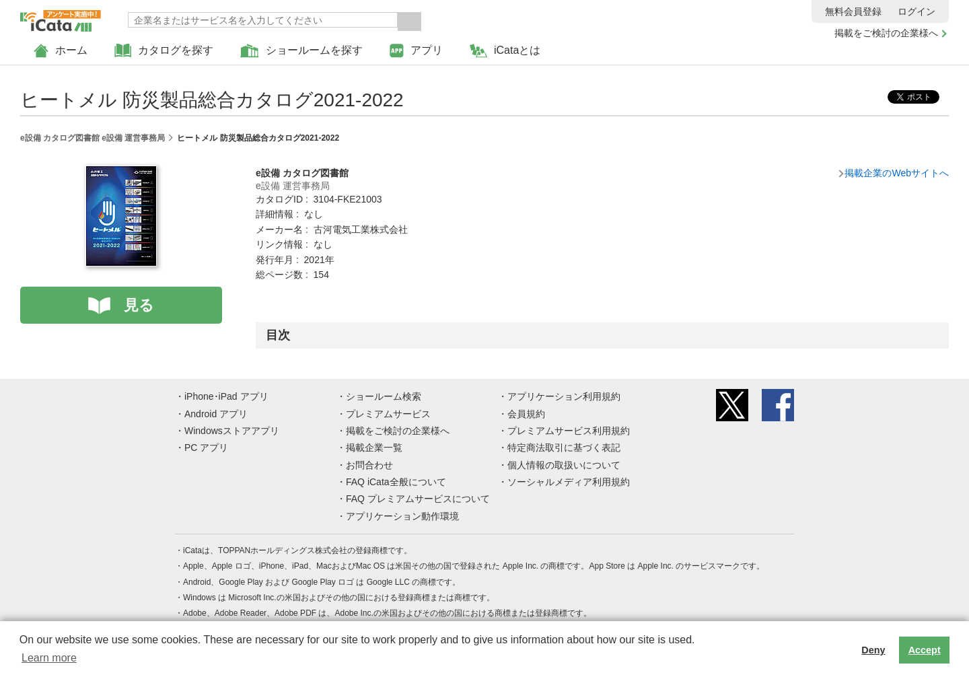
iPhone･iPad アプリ (226, 396)
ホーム (60, 51)
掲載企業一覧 (374, 447)
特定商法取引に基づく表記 (563, 447)
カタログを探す (163, 51)
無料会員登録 (853, 11)
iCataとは (505, 51)
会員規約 (526, 413)
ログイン (916, 11)
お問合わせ (369, 465)
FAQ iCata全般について (396, 481)
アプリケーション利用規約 (563, 396)
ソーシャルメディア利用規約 (568, 481)
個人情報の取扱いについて (563, 465)
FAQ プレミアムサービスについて (418, 498)
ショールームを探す (301, 51)
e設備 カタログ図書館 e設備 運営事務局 (92, 138)
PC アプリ (206, 447)
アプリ (416, 51)
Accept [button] (924, 650)
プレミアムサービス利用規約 (568, 430)
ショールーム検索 (383, 396)
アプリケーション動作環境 (402, 516)
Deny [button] (873, 650)
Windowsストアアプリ (231, 430)
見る (139, 305)
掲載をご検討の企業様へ (886, 33)
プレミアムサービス (388, 413)
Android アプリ (216, 413)
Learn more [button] (49, 658)
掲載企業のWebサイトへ (897, 173)
